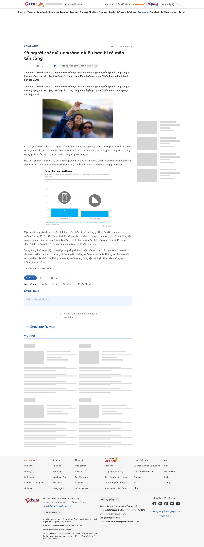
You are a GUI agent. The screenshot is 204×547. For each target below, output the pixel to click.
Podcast (109, 4)
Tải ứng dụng (157, 511)
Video (167, 465)
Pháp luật (154, 12)
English (137, 477)
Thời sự (31, 12)
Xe (162, 12)
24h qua (168, 482)
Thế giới (84, 12)
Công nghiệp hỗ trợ (114, 471)
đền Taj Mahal (84, 284)
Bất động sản (170, 12)
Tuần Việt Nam (123, 4)
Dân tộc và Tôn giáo (58, 12)
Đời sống (121, 12)
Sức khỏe (131, 12)
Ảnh (166, 460)
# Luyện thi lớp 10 (73, 4)
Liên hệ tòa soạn (52, 512)
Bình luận (30, 278)
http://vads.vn (113, 517)
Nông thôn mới (141, 460)
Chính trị (22, 12)
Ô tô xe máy (80, 465)
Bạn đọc (79, 482)
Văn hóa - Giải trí (107, 12)
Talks (136, 482)
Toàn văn (109, 465)
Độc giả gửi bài (173, 511)
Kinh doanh (42, 12)
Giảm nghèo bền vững (115, 488)
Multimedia (169, 471)
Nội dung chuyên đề (143, 471)
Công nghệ (143, 12)
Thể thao (93, 12)
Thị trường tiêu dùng (115, 482)
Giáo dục (74, 12)
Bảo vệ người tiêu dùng (116, 477)
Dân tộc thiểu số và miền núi (147, 465)
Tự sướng (67, 284)
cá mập (44, 284)
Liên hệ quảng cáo (109, 499)
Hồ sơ (136, 488)
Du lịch (182, 12)
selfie (55, 284)
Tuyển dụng (165, 516)
